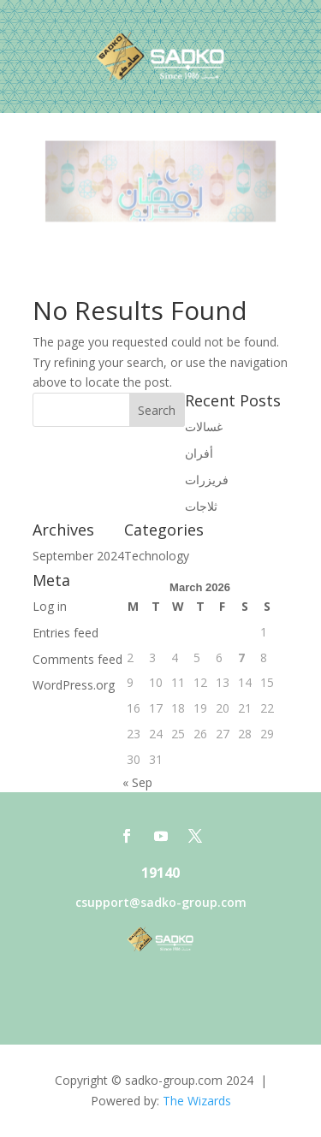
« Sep (137, 782)
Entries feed (65, 633)
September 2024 (78, 556)
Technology (156, 556)
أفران (199, 453)
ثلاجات (201, 506)
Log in (50, 606)
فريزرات (207, 479)
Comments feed (77, 659)
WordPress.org (74, 685)
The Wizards (197, 1101)
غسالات (204, 426)
